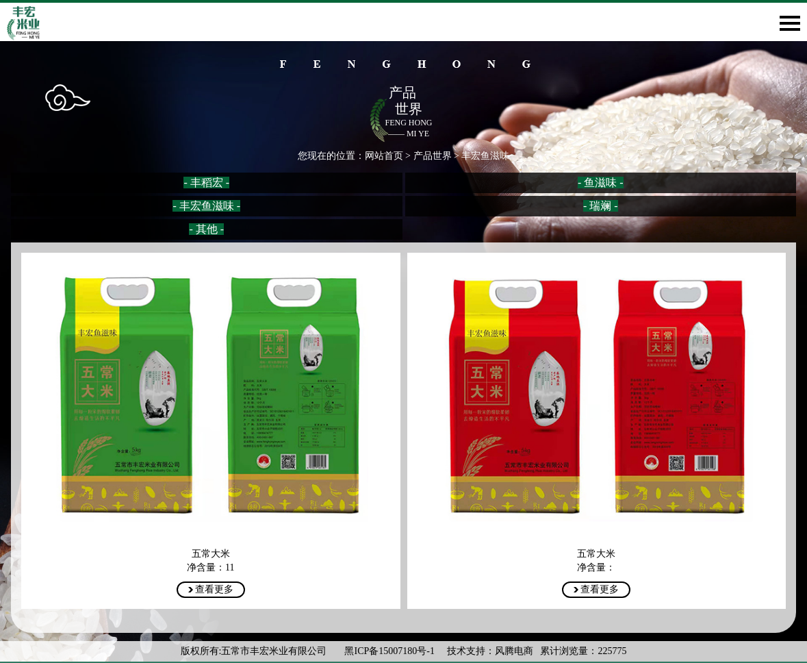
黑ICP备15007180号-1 (390, 651)
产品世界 (432, 156)
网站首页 (384, 156)
